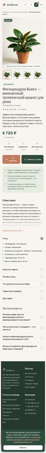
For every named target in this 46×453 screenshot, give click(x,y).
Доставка (23, 298)
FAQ (4, 422)
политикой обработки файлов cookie (23, 438)
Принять (23, 448)
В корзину (11, 159)
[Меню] (41, 4)
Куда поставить (23, 269)
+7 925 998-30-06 (32, 406)
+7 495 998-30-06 (32, 403)
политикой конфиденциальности (26, 441)
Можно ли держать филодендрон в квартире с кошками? (23, 347)
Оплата (5, 415)
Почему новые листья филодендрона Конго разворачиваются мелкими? (23, 317)
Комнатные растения (19, 12)
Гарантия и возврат (23, 291)
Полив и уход (23, 276)
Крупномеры (30, 387)
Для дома (29, 377)
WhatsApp (30, 413)
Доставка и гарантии (11, 409)
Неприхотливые (31, 384)
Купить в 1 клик (32, 159)
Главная (5, 12)
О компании (30, 399)
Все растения (31, 373)
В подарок (29, 380)
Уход (23, 238)
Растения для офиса (11, 405)
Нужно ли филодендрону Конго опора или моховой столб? (23, 338)
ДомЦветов (10, 4)
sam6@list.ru (30, 410)
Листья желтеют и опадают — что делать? (23, 328)
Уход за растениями (10, 419)
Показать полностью (13, 230)
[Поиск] (25, 4)
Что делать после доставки (23, 283)
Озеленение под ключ (9, 400)
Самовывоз (7, 412)
